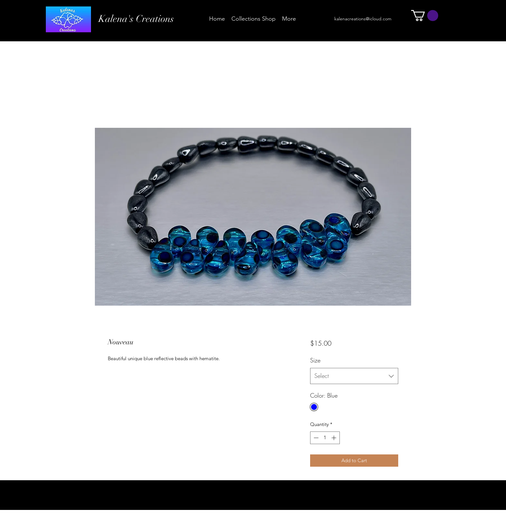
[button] (424, 15)
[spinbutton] (324, 438)
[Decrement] (315, 438)
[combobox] (354, 376)
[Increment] (334, 438)
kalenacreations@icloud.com (362, 19)
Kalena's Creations (136, 19)
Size (315, 360)
